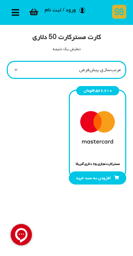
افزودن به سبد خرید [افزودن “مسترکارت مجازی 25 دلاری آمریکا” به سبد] (93, 178)
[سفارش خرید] (67, 70)
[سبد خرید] (34, 12)
